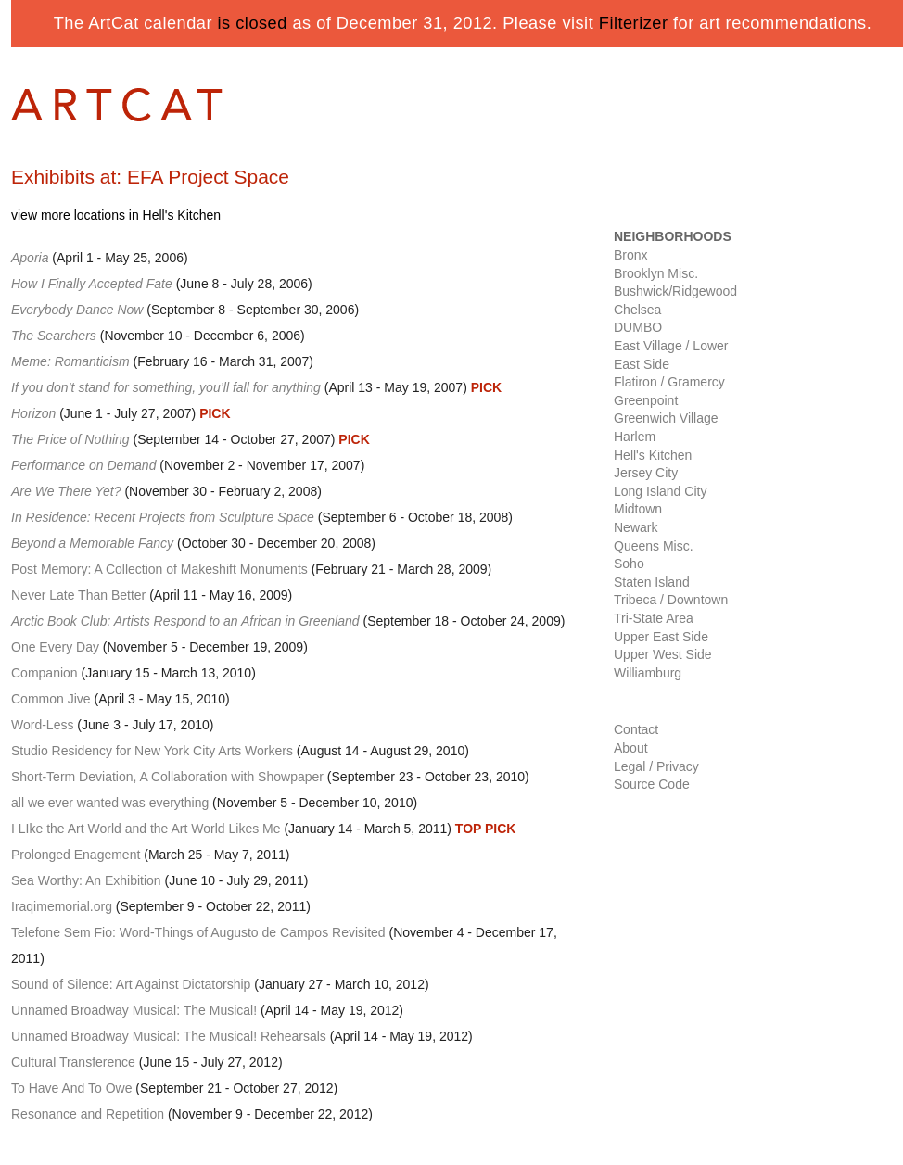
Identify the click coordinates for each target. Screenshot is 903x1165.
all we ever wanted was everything (110, 802)
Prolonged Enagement (75, 854)
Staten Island (652, 582)
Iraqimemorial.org (61, 906)
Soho (629, 563)
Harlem (634, 436)
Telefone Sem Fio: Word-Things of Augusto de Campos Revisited (198, 932)
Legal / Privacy (656, 766)
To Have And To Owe (71, 1088)
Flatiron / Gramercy (669, 381)
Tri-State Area (653, 618)
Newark (635, 527)
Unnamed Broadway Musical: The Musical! (134, 1010)
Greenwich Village (666, 418)
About (631, 748)
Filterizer (633, 23)
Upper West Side (663, 654)
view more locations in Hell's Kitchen (116, 215)
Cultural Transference (73, 1062)
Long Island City (660, 491)
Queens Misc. (653, 545)
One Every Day (55, 646)
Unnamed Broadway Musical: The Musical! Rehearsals (168, 1036)
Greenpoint (646, 400)
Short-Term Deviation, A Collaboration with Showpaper (167, 776)
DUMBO (638, 327)
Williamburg (647, 672)
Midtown (638, 508)
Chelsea (637, 309)
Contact (636, 729)
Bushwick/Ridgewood (675, 291)
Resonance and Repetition (87, 1114)
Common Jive (51, 698)
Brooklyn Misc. (656, 273)
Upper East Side (661, 636)
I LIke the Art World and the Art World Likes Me (146, 828)
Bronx (631, 254)
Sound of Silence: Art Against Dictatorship (130, 984)
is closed (252, 23)
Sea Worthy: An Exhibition (86, 880)
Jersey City (646, 472)
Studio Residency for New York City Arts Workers (152, 750)
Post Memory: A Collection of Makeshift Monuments (159, 569)
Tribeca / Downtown (671, 599)
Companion (44, 672)
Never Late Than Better (78, 595)
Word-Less (42, 724)
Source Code (652, 784)
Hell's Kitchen (653, 455)
